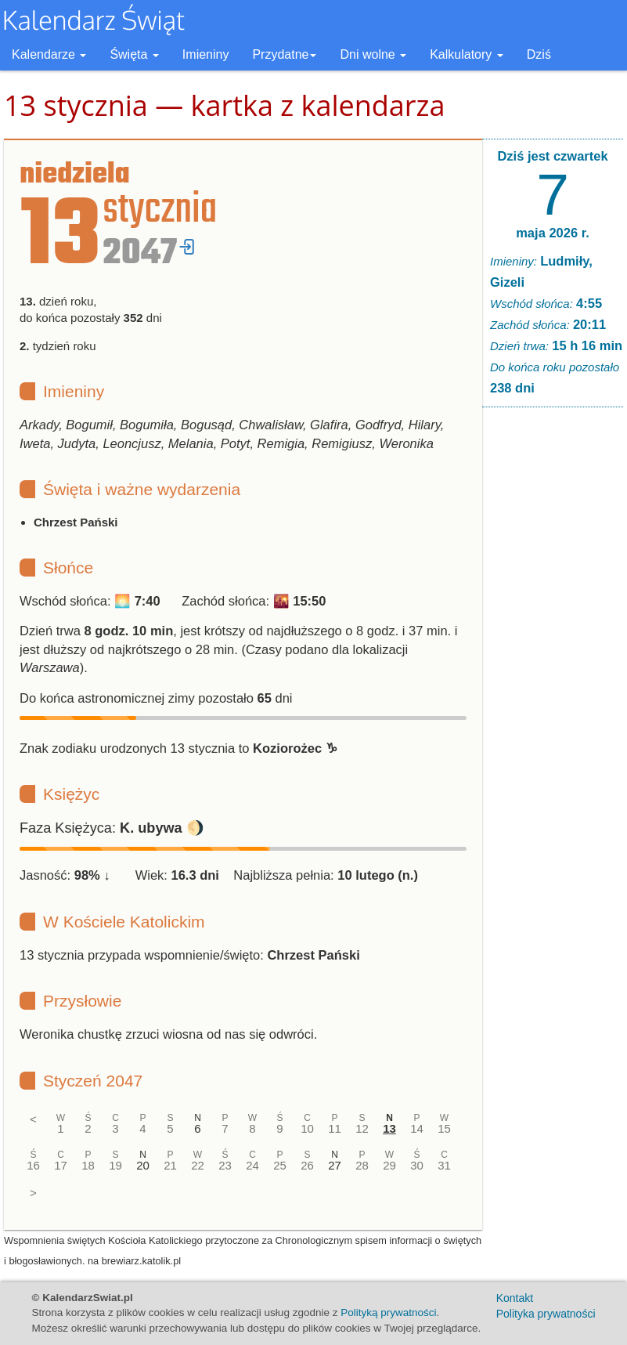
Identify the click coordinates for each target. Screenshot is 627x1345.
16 (33, 1165)
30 (416, 1165)
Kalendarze (49, 54)
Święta (134, 54)
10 (307, 1128)
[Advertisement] (552, 658)
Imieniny (205, 54)
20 (143, 1165)
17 (60, 1165)
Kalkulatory (466, 54)
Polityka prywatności (546, 1313)
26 (307, 1165)
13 (389, 1128)
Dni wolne (373, 54)
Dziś (539, 54)
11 (334, 1128)
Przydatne (284, 54)
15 (444, 1128)
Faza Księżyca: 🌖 (112, 828)
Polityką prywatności (388, 1312)
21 (170, 1165)
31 (444, 1165)
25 (279, 1165)
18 (88, 1165)
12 (362, 1128)
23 (225, 1165)
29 (389, 1165)
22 (197, 1165)
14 (416, 1128)
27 (334, 1165)
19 (115, 1165)
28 (362, 1165)
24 (252, 1165)
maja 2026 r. (552, 233)
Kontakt (514, 1298)
